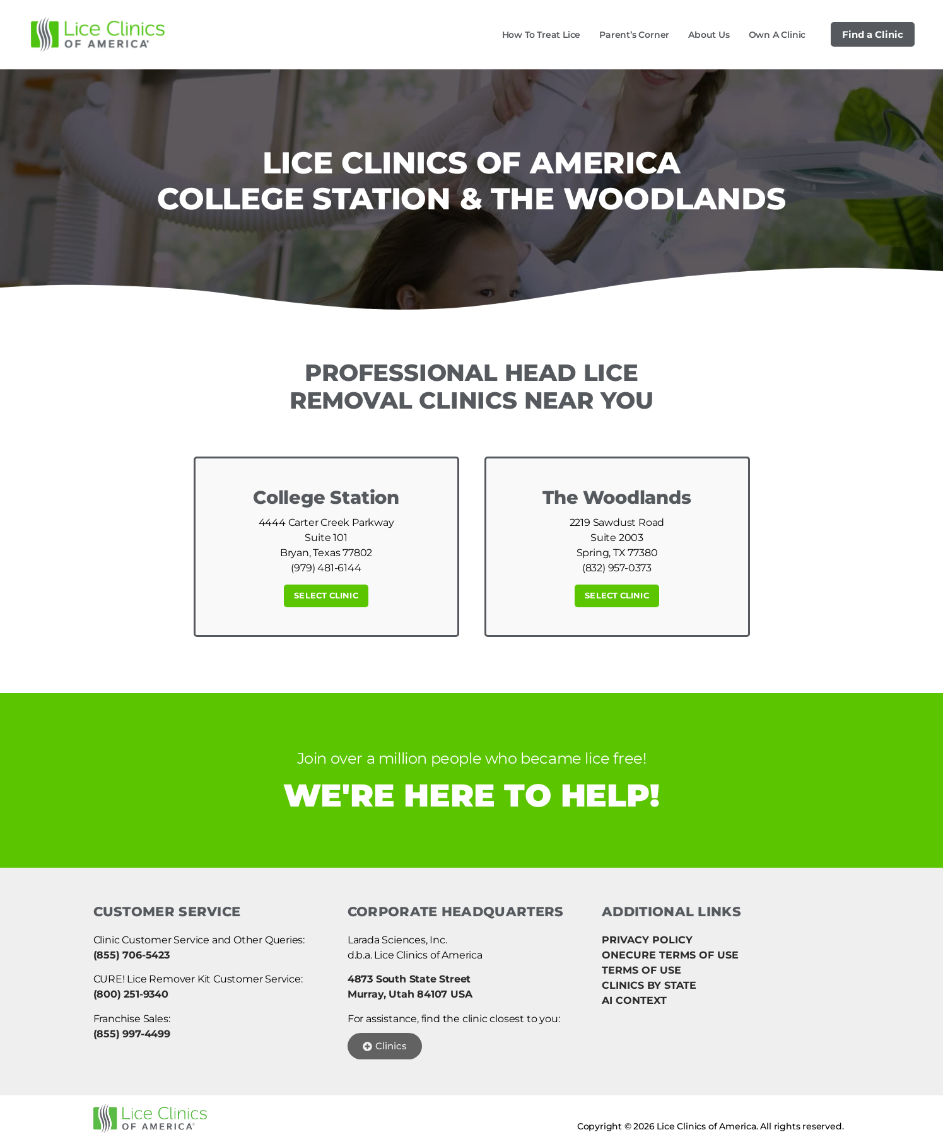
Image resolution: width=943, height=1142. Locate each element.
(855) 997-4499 (131, 1034)
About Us (708, 34)
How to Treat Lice (541, 34)
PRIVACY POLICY (647, 940)
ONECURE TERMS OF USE (670, 955)
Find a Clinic (872, 34)
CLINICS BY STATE (649, 985)
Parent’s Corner (634, 34)
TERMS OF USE (641, 970)
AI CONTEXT (634, 1000)
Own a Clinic (777, 34)
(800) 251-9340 (130, 994)
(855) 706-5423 (131, 955)
